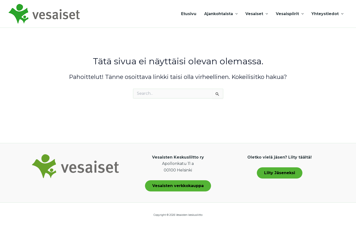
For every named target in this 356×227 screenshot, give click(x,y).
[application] (235, 14)
